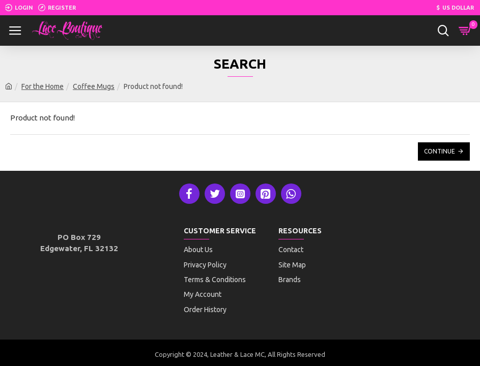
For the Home (42, 86)
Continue (439, 151)
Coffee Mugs (94, 86)
